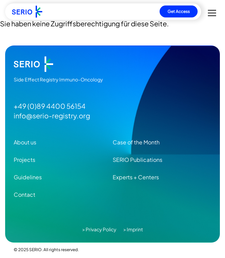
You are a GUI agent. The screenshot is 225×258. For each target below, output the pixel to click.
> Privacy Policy (99, 229)
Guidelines (28, 177)
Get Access (178, 11)
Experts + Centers (136, 177)
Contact (24, 194)
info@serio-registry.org (52, 115)
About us (25, 142)
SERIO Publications (137, 159)
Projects (24, 159)
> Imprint (133, 229)
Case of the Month (136, 142)
